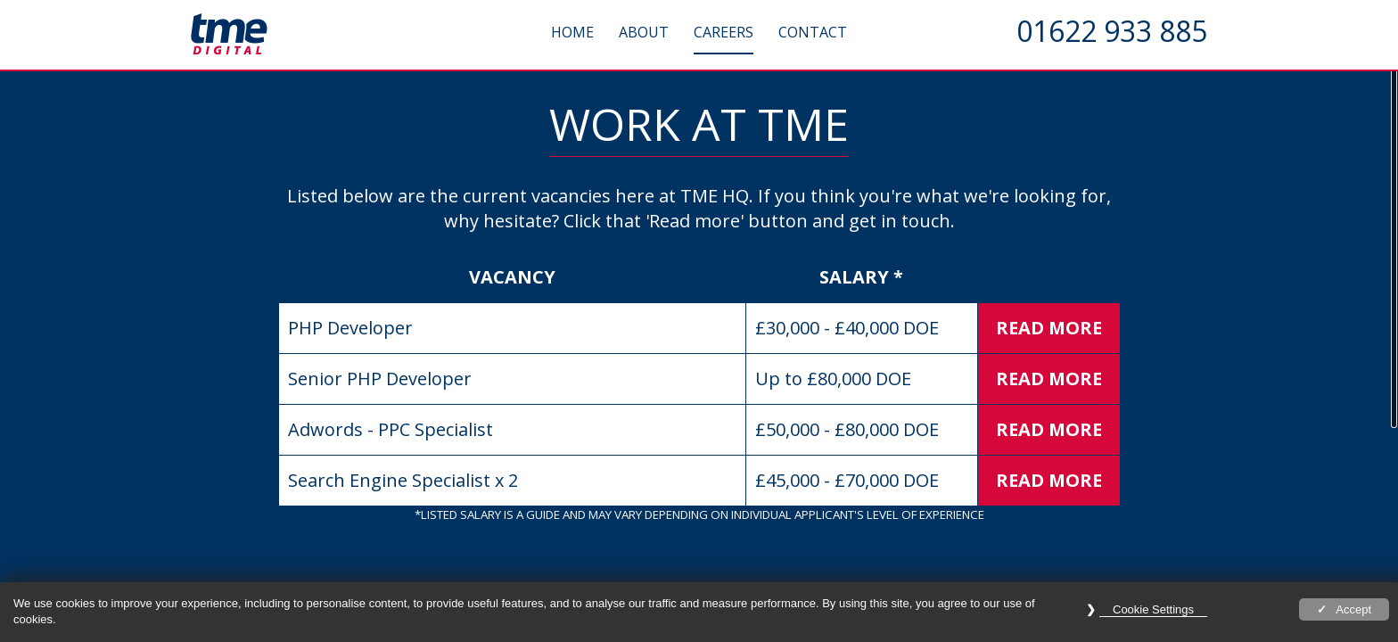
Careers (723, 32)
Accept (1353, 609)
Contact (812, 32)
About (644, 32)
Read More (1049, 328)
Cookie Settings (1153, 609)
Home (572, 32)
